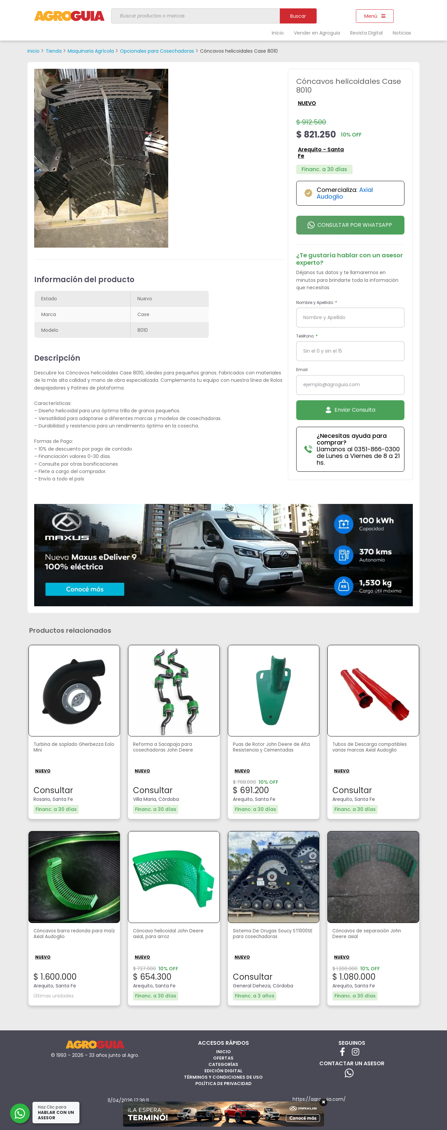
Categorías (223, 1063)
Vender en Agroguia (317, 33)
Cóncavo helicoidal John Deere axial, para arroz (165, 934)
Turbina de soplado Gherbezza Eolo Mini (73, 748)
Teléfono (305, 336)
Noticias (402, 33)
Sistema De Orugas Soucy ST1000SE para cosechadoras (271, 934)
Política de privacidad (223, 1082)
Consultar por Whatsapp (350, 225)
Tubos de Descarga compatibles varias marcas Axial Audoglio (368, 752)
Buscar (298, 16)
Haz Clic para (56, 1112)
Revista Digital (366, 33)
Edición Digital (223, 1070)
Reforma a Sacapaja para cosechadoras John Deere (168, 748)
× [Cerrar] (323, 1102)
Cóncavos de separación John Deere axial (372, 934)
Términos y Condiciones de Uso (223, 1076)
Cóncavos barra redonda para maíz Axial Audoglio (73, 934)
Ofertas (223, 1057)
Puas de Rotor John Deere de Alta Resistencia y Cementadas (271, 752)
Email (302, 369)
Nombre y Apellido (315, 302)
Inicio (278, 33)
